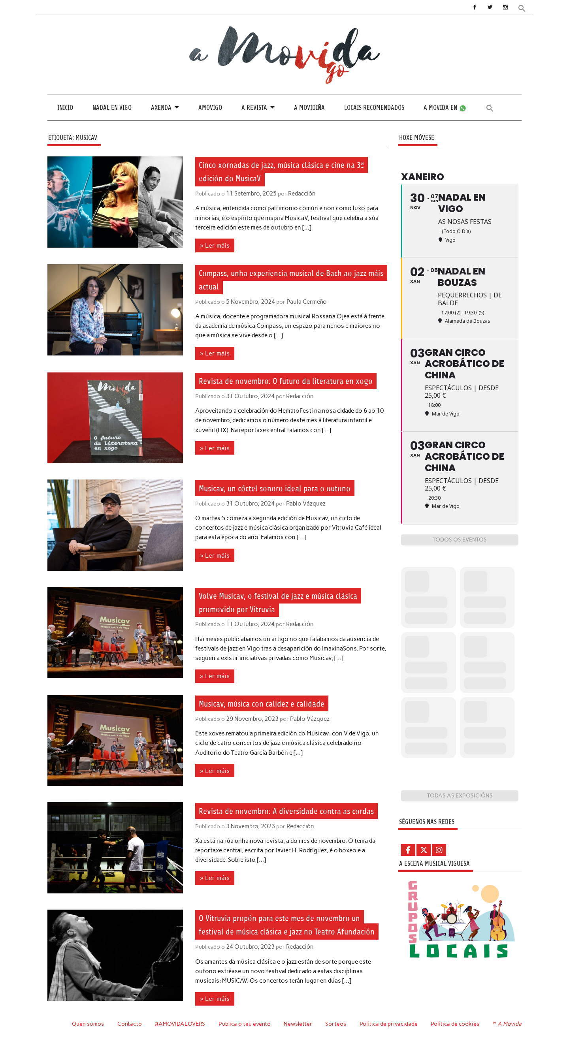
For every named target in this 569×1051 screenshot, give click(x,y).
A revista (254, 107)
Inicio (65, 107)
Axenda (161, 107)
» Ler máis (213, 244)
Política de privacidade (390, 1034)
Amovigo (210, 107)
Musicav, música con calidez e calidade (272, 701)
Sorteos (336, 1034)
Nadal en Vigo (112, 107)
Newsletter (299, 1034)
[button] (522, 8)
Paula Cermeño (304, 301)
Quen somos (88, 1034)
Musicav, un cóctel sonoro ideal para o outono (286, 486)
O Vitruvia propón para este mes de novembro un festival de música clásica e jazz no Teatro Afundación (291, 929)
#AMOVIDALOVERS (180, 1034)
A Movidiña (309, 107)
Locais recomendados (374, 107)
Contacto (129, 1034)
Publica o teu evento (245, 1034)
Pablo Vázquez (303, 502)
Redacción (300, 193)
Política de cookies (456, 1034)
